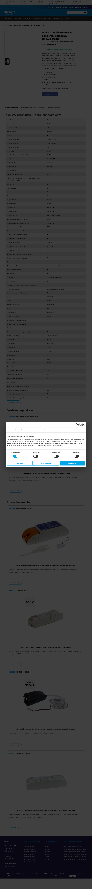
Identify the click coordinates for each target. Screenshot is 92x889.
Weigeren (20, 463)
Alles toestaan (72, 463)
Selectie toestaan (46, 463)
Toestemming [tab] (19, 430)
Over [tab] (73, 430)
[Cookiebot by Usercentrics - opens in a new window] (77, 424)
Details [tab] (46, 430)
